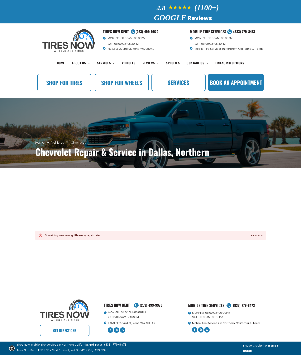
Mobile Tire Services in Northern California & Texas (229, 49)
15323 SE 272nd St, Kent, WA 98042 (131, 49)
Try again (256, 236)
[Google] (122, 330)
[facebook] (110, 330)
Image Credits (253, 346)
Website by (272, 346)
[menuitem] (60, 63)
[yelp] (116, 330)
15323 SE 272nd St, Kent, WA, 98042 (131, 323)
